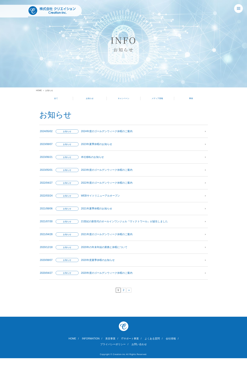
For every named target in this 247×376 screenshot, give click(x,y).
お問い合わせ (139, 362)
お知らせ (90, 98)
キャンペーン (123, 98)
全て (56, 98)
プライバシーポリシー (113, 362)
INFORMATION (91, 356)
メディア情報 (157, 98)
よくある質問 (152, 356)
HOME (39, 90)
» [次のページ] (129, 308)
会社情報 (171, 356)
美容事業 (110, 356)
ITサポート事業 (130, 356)
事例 (191, 98)
